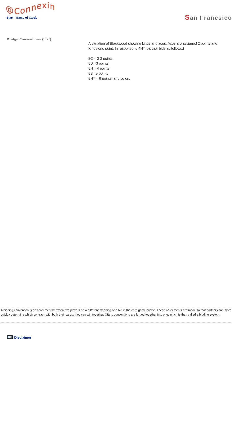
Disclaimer (19, 337)
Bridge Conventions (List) (26, 39)
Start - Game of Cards (21, 17)
